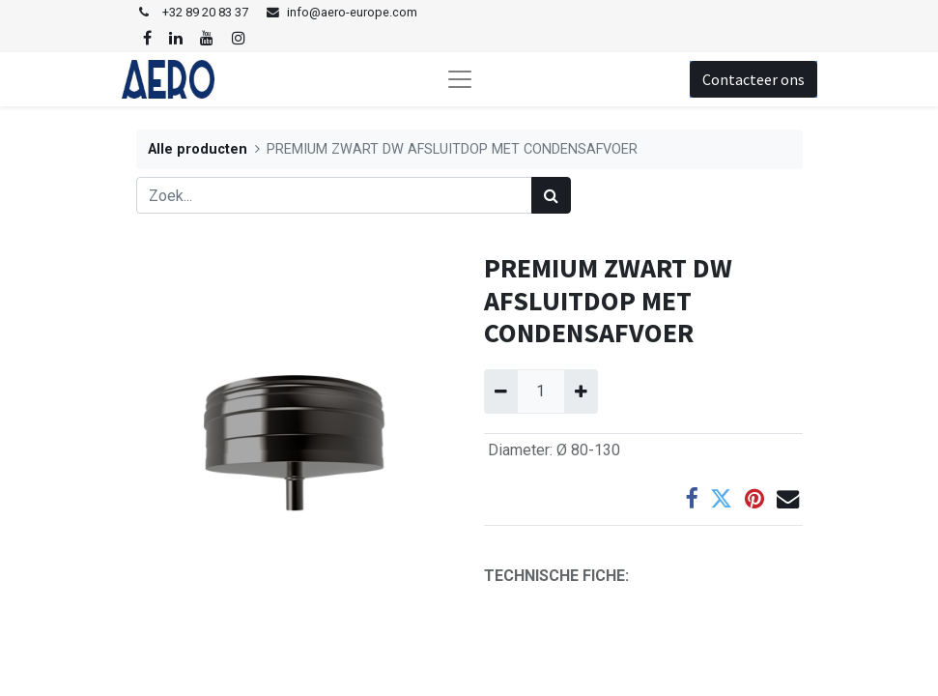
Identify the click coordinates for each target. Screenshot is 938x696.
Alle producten (197, 149)
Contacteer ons (753, 79)
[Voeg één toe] (581, 391)
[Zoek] (551, 195)
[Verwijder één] (501, 391)
